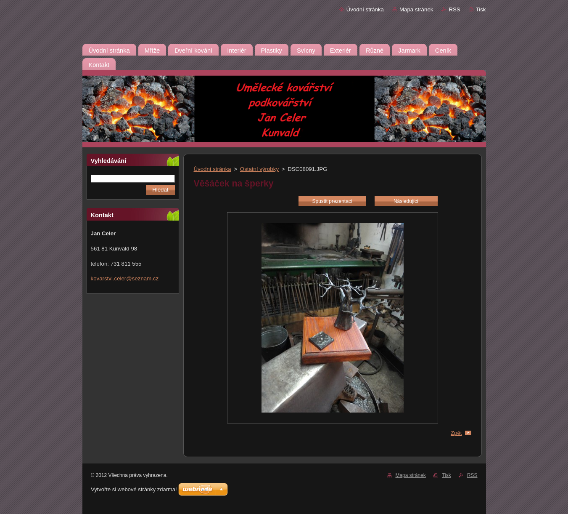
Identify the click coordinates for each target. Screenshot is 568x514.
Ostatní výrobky (259, 169)
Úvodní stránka (365, 9)
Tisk (481, 9)
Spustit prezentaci (332, 201)
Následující (406, 201)
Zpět (456, 433)
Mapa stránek (416, 9)
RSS (454, 9)
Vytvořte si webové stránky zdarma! (134, 489)
